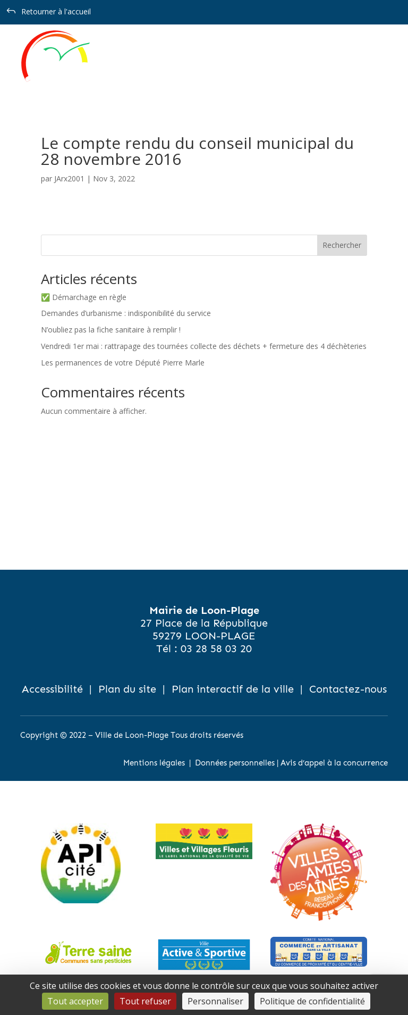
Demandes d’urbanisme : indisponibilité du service (126, 313)
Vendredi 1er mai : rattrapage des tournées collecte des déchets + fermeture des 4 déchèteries (204, 346)
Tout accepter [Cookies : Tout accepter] (75, 1001)
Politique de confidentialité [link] (312, 1001)
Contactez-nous (348, 689)
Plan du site (127, 689)
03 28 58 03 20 (216, 648)
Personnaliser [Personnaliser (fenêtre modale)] (215, 1001)
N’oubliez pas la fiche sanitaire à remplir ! (111, 330)
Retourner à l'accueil (56, 11)
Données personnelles (235, 763)
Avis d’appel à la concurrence (334, 763)
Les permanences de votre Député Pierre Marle (123, 362)
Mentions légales (154, 763)
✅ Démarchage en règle (83, 297)
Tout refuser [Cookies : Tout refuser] (145, 1001)
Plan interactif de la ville (233, 689)
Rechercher (341, 245)
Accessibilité (52, 689)
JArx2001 (69, 178)
